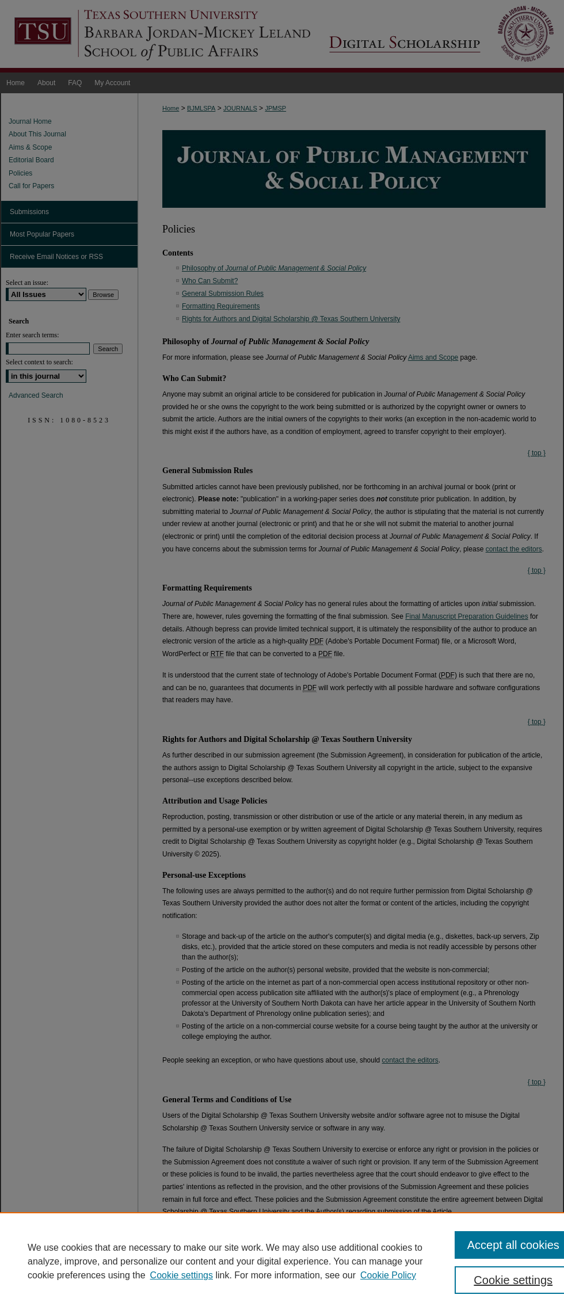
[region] (282, 1261)
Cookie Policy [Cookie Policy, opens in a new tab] (388, 1275)
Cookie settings (181, 1275)
